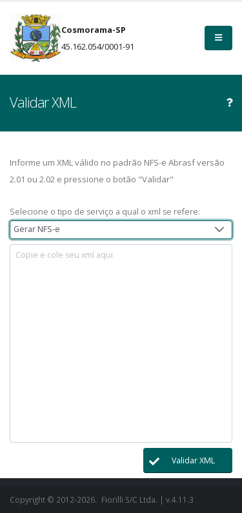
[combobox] (121, 229)
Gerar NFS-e (37, 229)
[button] (187, 460)
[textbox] (121, 343)
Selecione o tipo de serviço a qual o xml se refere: (105, 211)
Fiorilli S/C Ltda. (129, 499)
